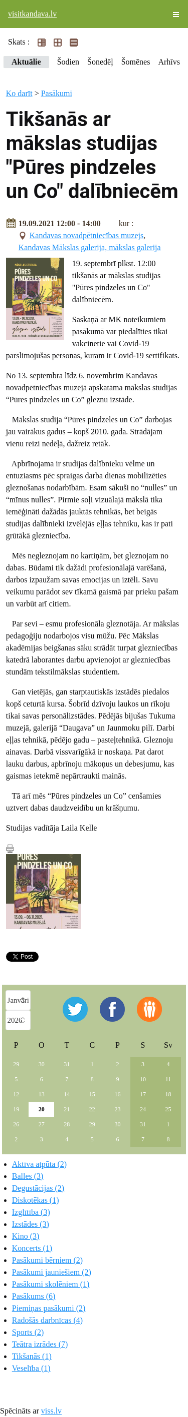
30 (42, 1064)
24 (143, 1109)
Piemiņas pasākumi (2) (49, 1308)
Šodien (68, 62)
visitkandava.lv (32, 14)
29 (16, 1064)
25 (168, 1109)
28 (67, 1124)
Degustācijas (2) (38, 1188)
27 (42, 1124)
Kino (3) (26, 1236)
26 (16, 1124)
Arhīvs (169, 62)
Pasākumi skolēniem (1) (51, 1284)
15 (92, 1094)
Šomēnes (135, 62)
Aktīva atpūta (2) (39, 1164)
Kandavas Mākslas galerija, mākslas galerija (90, 247)
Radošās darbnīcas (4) (47, 1320)
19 (16, 1109)
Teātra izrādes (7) (40, 1344)
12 (16, 1094)
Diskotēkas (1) (35, 1200)
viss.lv (51, 1410)
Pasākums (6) (34, 1296)
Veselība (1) (31, 1368)
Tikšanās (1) (32, 1356)
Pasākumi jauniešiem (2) (51, 1272)
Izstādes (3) (30, 1224)
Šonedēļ (100, 62)
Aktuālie (26, 62)
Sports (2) (28, 1332)
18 (168, 1094)
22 (92, 1109)
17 (143, 1094)
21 (67, 1109)
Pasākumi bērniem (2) (47, 1260)
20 (42, 1109)
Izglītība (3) (31, 1212)
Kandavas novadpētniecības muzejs (86, 235)
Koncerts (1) (32, 1248)
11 (168, 1079)
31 (67, 1064)
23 (117, 1109)
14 (67, 1094)
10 (143, 1079)
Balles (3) (28, 1176)
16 (117, 1094)
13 (42, 1094)
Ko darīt (19, 93)
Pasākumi (56, 93)
